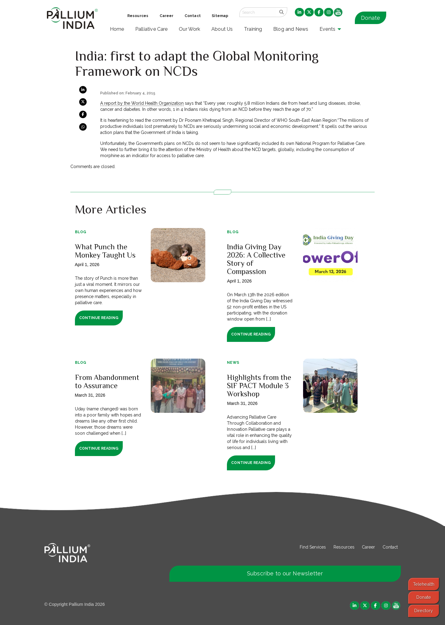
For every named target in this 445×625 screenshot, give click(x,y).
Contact (390, 547)
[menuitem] (299, 12)
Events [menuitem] (327, 29)
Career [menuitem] (167, 16)
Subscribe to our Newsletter (285, 573)
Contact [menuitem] (193, 16)
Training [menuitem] (253, 29)
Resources (344, 547)
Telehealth (423, 584)
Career (368, 547)
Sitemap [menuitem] (220, 16)
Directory (423, 610)
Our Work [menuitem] (189, 29)
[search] (281, 12)
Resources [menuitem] (137, 16)
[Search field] (257, 12)
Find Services (313, 547)
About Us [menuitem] (222, 29)
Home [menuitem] (117, 29)
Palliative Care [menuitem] (151, 29)
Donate (370, 18)
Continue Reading (98, 318)
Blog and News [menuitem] (290, 29)
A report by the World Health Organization (142, 103)
